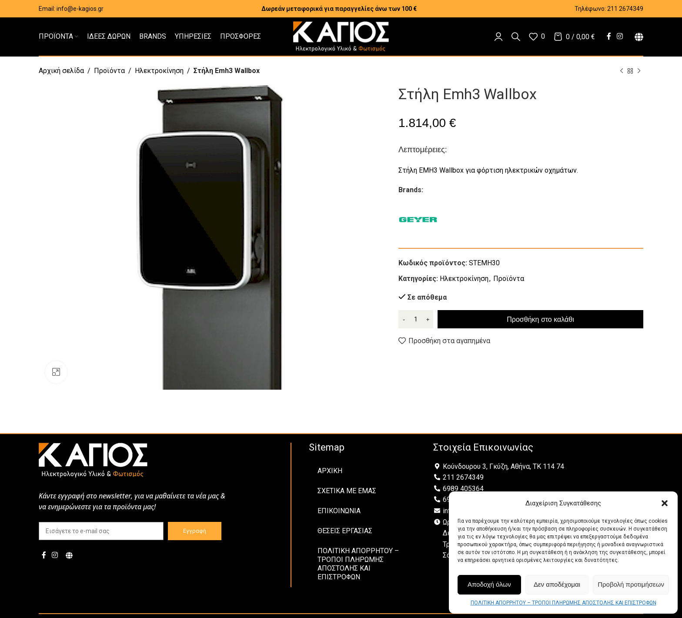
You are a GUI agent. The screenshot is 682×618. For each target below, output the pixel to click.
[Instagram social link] (620, 36)
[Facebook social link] (609, 36)
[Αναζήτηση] (516, 36)
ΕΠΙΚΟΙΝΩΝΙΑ (339, 511)
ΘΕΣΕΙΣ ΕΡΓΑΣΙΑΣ (345, 531)
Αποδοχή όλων (489, 584)
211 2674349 (625, 8)
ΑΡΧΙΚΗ (330, 471)
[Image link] (93, 459)
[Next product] (639, 71)
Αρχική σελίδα (61, 71)
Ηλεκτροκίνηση (159, 71)
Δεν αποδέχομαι (557, 584)
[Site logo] (341, 36)
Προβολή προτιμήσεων (631, 584)
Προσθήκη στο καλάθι (540, 319)
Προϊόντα (109, 71)
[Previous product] (621, 71)
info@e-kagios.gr (80, 8)
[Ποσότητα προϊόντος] (415, 319)
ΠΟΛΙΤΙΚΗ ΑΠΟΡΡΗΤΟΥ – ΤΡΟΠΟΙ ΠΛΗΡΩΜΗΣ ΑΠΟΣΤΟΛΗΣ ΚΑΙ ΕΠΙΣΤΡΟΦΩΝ (563, 603)
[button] (664, 503)
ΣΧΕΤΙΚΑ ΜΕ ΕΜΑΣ (347, 491)
